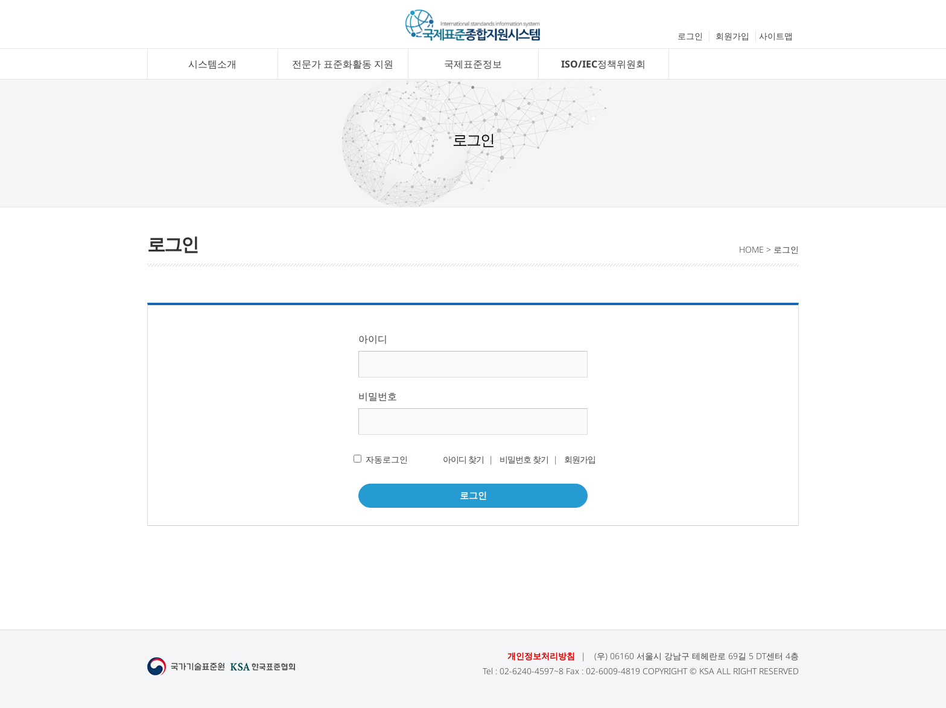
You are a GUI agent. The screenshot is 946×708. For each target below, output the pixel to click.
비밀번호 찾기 (524, 459)
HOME (751, 249)
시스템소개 (212, 64)
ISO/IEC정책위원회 (603, 64)
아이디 (372, 339)
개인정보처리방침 (541, 656)
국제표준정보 (473, 64)
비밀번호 (377, 396)
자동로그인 (387, 459)
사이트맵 (776, 36)
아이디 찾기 (463, 459)
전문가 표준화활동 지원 (342, 64)
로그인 (690, 36)
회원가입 (732, 36)
